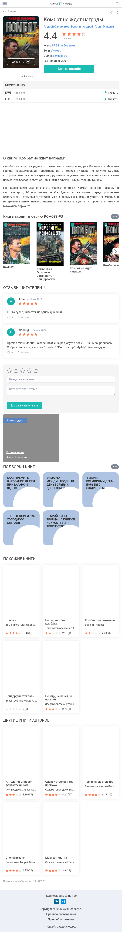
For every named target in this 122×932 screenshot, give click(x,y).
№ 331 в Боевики (63, 45)
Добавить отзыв (24, 405)
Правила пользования (61, 914)
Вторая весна (15, 452)
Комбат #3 (60, 55)
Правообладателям (61, 919)
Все (115, 216)
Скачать (113, 92)
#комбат (57, 50)
